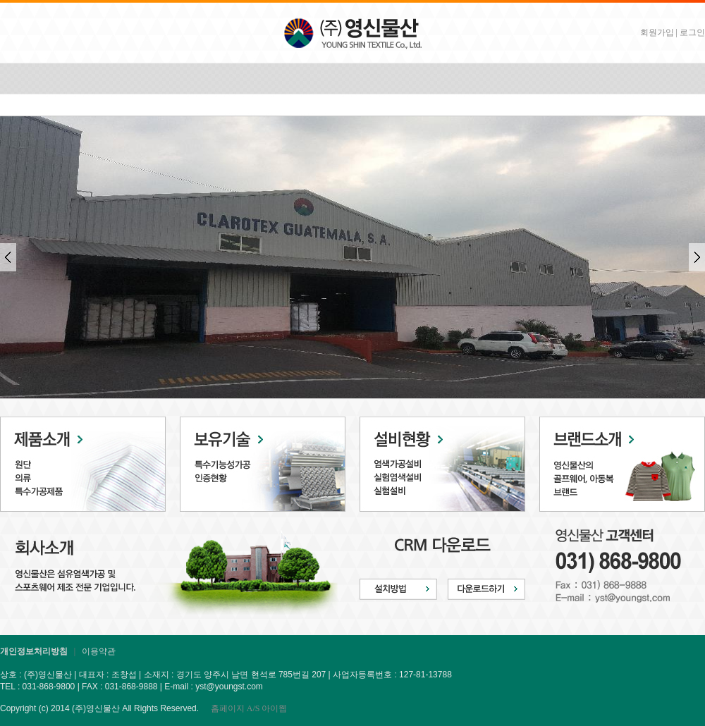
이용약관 (99, 651)
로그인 (692, 32)
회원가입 (657, 32)
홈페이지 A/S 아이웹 (249, 708)
